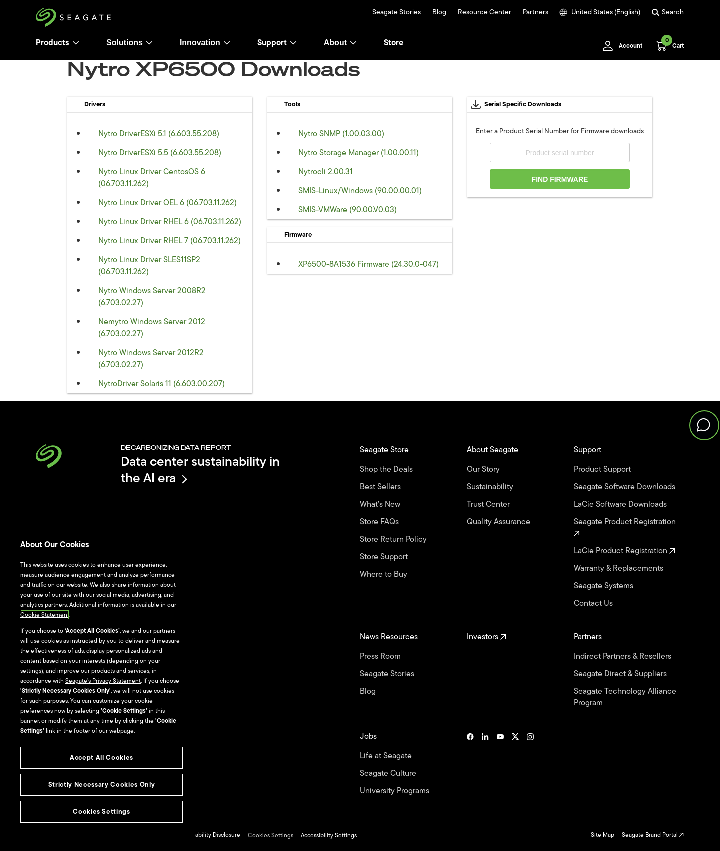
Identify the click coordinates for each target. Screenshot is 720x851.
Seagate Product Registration (626, 526)
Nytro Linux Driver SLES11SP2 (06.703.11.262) (149, 266)
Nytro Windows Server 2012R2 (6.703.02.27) (151, 359)
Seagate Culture (389, 774)
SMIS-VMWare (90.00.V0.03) (347, 210)
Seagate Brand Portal (653, 835)
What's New (381, 504)
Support (272, 43)
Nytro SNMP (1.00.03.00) (341, 134)
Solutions (129, 42)
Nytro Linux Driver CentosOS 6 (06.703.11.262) (152, 178)
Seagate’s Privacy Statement (103, 681)
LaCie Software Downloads (621, 504)
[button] (705, 425)
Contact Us (594, 604)
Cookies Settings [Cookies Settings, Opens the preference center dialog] (101, 811)
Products (53, 43)
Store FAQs (380, 522)
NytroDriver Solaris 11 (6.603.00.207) (161, 384)
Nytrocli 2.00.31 (325, 172)
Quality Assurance (499, 522)
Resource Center (485, 12)
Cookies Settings (271, 835)
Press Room (381, 656)
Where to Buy (385, 574)
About (340, 42)
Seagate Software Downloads (626, 487)
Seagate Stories (396, 12)
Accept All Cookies (102, 757)
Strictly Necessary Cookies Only (101, 785)
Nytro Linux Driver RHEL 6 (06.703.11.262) (170, 222)
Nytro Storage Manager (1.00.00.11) (358, 153)
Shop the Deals (388, 470)
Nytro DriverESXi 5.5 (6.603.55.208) (160, 153)
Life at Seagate (387, 756)
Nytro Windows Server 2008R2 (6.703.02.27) (152, 297)
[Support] (293, 43)
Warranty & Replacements (620, 568)
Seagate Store (385, 450)
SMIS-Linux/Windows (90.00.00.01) (360, 191)
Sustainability (491, 487)
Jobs (369, 736)
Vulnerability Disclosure (209, 835)
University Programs (396, 791)
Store (394, 43)
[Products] (76, 43)
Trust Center (489, 504)
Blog (439, 12)
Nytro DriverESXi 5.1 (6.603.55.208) (159, 134)
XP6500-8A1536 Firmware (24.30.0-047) (368, 264)
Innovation (205, 42)
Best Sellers (381, 487)
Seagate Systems (605, 586)
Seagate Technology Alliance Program (625, 697)
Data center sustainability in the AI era (200, 470)
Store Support (385, 557)
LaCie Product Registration (625, 551)
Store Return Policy (394, 540)
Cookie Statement (45, 615)
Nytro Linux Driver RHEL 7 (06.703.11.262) (169, 241)
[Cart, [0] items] (667, 46)
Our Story (484, 470)
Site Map (602, 835)
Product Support (603, 470)
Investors (486, 637)
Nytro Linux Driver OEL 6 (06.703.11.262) (167, 203)
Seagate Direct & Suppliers (621, 674)
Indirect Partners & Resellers (624, 656)
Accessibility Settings (329, 836)
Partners (535, 12)
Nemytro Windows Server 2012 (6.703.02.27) (152, 328)
